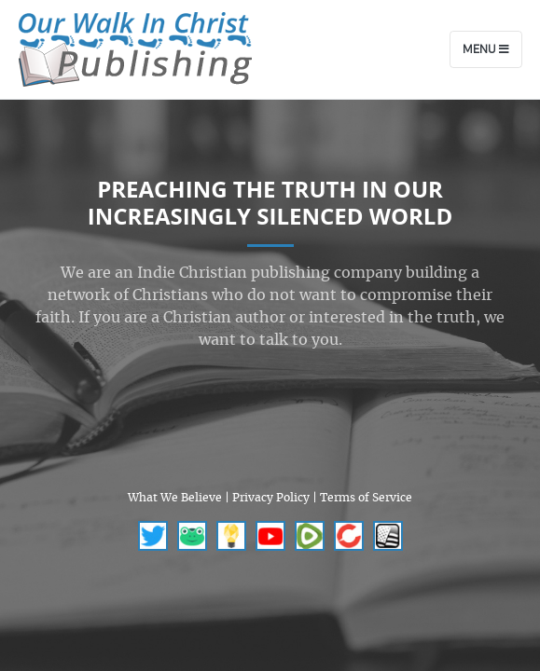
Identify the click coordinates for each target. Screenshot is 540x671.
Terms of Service (366, 497)
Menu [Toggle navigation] (486, 49)
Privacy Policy (271, 497)
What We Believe (175, 497)
